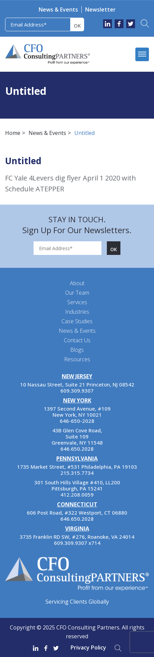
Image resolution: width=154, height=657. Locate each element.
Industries (77, 311)
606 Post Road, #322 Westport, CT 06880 (77, 512)
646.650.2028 (77, 449)
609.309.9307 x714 (77, 543)
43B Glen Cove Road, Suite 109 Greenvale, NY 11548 (77, 436)
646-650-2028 (77, 421)
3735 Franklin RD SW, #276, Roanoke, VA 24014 (77, 537)
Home (12, 133)
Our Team (77, 292)
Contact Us (77, 340)
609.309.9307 (77, 390)
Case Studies (77, 321)
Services (77, 302)
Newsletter (100, 9)
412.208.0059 (77, 494)
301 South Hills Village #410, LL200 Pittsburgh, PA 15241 (77, 485)
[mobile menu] (142, 54)
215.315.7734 (77, 473)
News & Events (58, 9)
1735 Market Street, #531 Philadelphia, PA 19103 (77, 467)
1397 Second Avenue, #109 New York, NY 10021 (77, 411)
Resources (77, 359)
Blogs (77, 349)
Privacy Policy (88, 647)
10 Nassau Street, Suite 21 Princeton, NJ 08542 (77, 384)
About (77, 283)
